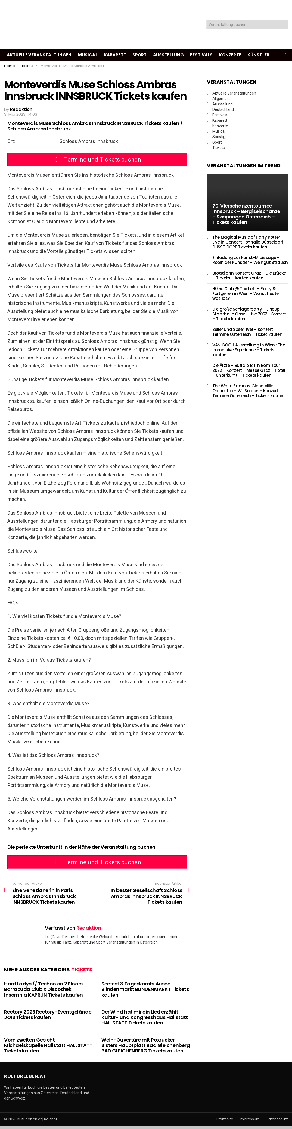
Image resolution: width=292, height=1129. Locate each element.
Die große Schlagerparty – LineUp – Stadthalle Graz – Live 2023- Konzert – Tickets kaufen (249, 314)
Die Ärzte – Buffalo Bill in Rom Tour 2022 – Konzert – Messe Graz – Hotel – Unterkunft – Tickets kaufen (248, 370)
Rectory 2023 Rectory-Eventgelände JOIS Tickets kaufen (47, 1017)
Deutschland (223, 109)
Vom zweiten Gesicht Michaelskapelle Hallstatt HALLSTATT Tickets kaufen (48, 1048)
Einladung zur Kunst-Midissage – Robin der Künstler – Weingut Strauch (250, 260)
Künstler (258, 55)
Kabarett (115, 55)
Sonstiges (220, 137)
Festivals (201, 55)
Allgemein (221, 98)
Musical (88, 55)
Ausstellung (168, 55)
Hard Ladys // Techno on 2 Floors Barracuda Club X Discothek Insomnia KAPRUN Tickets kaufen (43, 992)
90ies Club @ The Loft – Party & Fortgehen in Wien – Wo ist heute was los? (245, 293)
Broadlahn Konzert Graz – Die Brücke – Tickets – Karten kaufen (249, 275)
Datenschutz (277, 1122)
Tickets (82, 972)
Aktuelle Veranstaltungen (39, 55)
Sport (139, 55)
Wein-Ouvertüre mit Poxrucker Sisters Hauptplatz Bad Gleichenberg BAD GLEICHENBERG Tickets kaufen (145, 1048)
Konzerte (230, 55)
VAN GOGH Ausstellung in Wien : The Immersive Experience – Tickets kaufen (248, 350)
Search (282, 25)
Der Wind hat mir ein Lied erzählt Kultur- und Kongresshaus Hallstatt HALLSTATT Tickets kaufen (144, 1020)
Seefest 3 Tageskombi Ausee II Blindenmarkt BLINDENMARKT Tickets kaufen (145, 992)
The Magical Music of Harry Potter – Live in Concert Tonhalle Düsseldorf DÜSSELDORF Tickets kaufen (248, 242)
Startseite (224, 1122)
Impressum (250, 1122)
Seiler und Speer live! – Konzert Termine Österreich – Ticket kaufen (247, 332)
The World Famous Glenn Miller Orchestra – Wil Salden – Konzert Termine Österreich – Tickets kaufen (248, 390)
